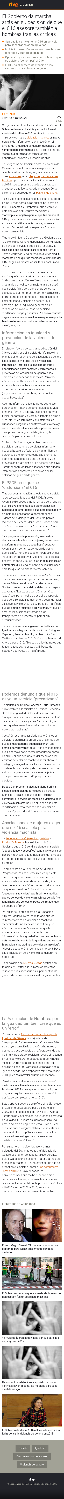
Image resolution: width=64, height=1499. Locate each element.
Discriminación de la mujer (32, 1456)
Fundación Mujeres (13, 842)
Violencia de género (32, 1464)
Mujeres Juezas (32, 963)
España (23, 1448)
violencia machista (38, 137)
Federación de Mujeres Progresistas (27, 838)
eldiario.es (15, 176)
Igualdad (40, 1448)
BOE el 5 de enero (46, 192)
